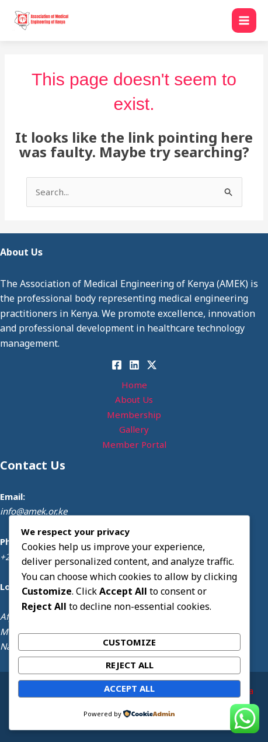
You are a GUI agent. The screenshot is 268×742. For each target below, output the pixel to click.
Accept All (129, 688)
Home (134, 385)
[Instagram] (152, 365)
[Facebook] (117, 365)
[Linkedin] (134, 365)
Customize (129, 642)
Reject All (130, 665)
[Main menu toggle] (244, 20)
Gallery (134, 429)
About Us (134, 399)
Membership (134, 414)
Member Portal (134, 444)
